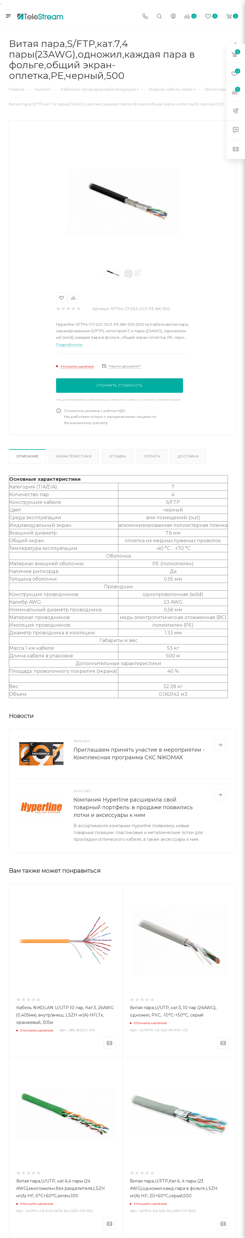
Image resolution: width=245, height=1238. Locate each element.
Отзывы (117, 456)
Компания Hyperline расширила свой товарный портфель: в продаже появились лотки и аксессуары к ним (133, 807)
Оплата (152, 456)
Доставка (188, 456)
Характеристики (74, 456)
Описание (27, 456)
